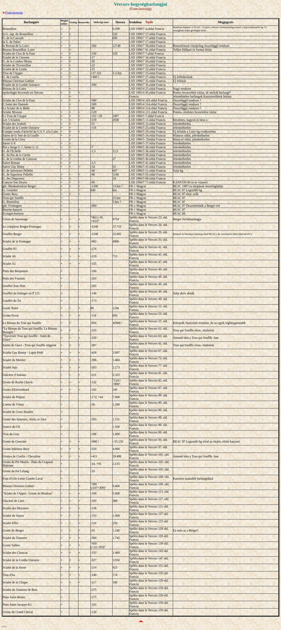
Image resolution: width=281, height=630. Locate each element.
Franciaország (14, 12)
